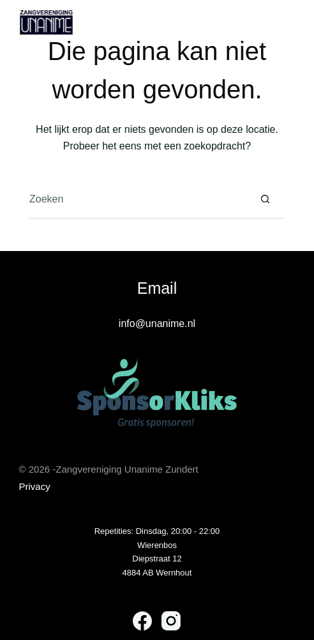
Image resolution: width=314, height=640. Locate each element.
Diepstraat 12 (156, 558)
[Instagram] (171, 620)
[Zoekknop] (265, 199)
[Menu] (289, 22)
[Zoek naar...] (137, 199)
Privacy (34, 486)
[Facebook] (142, 620)
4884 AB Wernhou (156, 572)
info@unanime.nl (157, 323)
